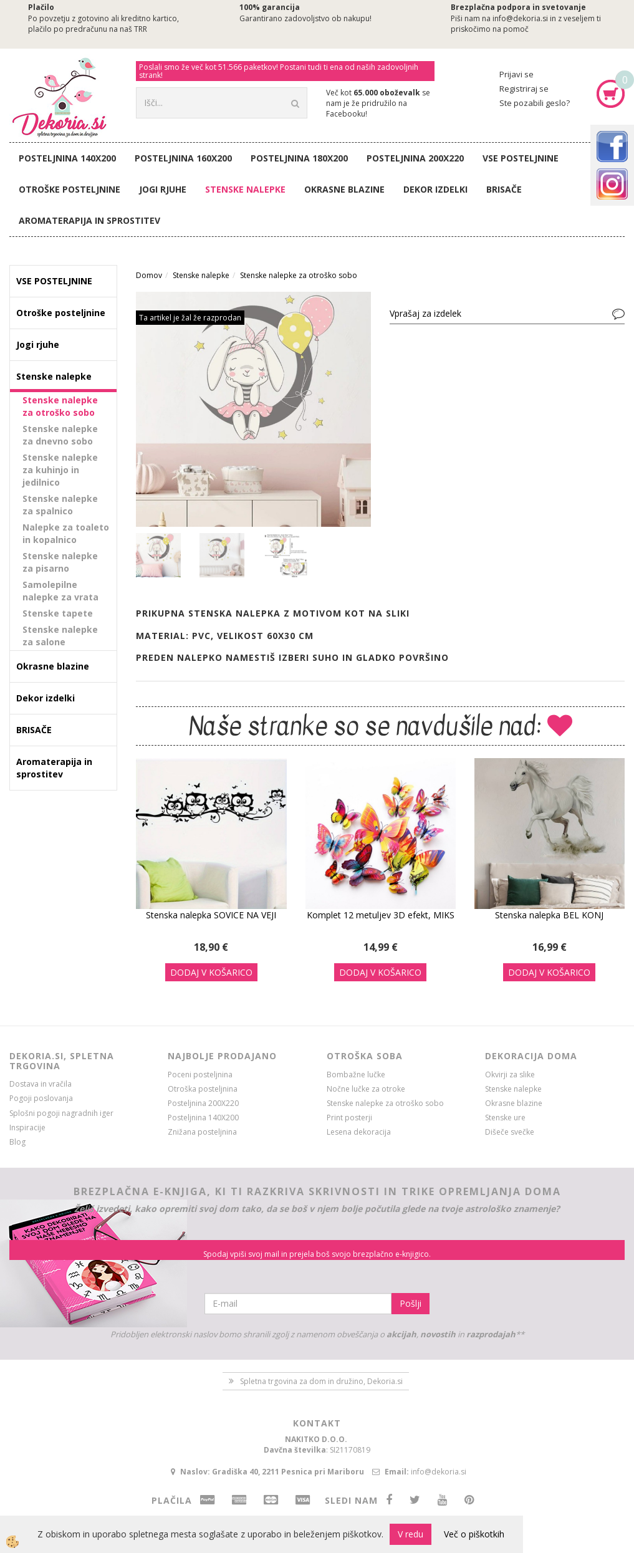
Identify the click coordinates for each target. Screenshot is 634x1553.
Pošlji (410, 1303)
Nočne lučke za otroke (366, 1089)
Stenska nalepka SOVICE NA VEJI (211, 915)
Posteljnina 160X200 (183, 158)
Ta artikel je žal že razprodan (190, 317)
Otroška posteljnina (203, 1089)
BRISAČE (504, 189)
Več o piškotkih (474, 1534)
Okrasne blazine (344, 189)
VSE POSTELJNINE (521, 158)
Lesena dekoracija (359, 1132)
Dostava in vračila (40, 1084)
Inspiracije (27, 1127)
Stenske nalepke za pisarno (60, 562)
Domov (149, 275)
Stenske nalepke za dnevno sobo (60, 435)
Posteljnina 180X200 (299, 158)
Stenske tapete (57, 613)
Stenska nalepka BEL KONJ (549, 915)
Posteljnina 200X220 (415, 158)
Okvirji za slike (510, 1074)
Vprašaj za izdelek (425, 313)
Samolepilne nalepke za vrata (60, 591)
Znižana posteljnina (202, 1132)
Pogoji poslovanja (41, 1098)
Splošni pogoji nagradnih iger (61, 1113)
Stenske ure (505, 1117)
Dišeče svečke (509, 1132)
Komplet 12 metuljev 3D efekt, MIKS (380, 915)
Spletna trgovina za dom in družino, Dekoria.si (321, 1381)
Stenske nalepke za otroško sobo (60, 406)
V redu (410, 1534)
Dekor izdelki (435, 189)
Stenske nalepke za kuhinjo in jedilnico (60, 469)
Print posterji (349, 1117)
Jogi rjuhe (162, 189)
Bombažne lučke (356, 1074)
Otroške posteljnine (69, 189)
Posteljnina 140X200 (67, 158)
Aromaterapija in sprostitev (89, 220)
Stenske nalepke (245, 189)
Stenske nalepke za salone (60, 635)
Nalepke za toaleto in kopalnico (65, 533)
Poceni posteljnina (200, 1074)
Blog (17, 1142)
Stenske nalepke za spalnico (60, 505)
